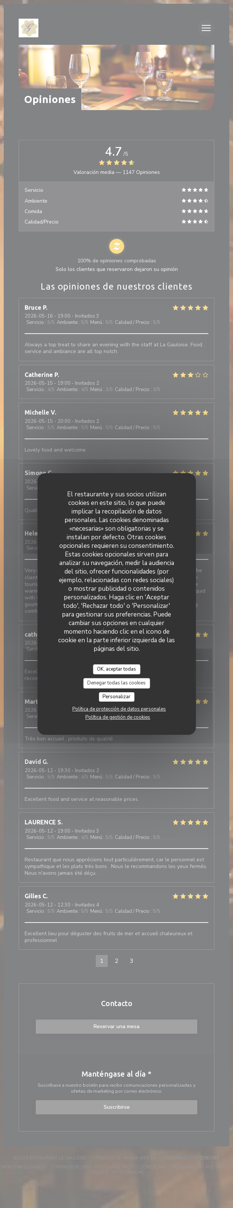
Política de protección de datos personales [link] (119, 709)
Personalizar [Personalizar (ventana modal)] (116, 696)
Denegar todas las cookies (116, 683)
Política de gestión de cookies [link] (117, 717)
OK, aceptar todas (116, 669)
